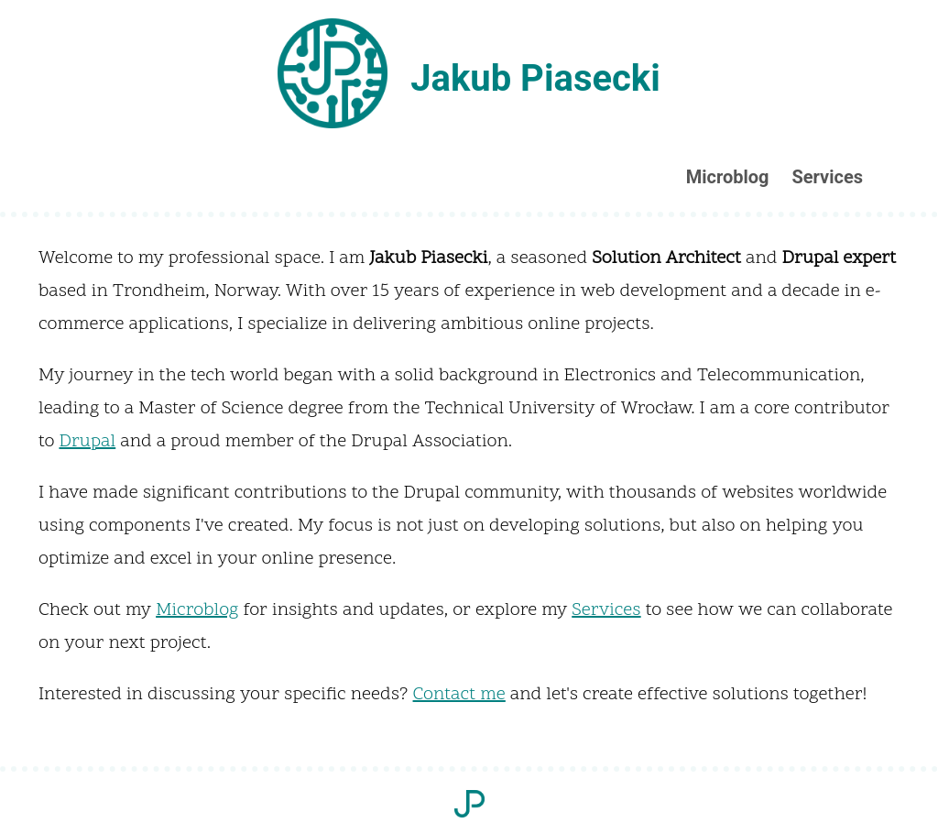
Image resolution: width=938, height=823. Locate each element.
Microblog (727, 177)
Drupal (87, 442)
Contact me (459, 695)
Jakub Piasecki (535, 78)
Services (827, 177)
